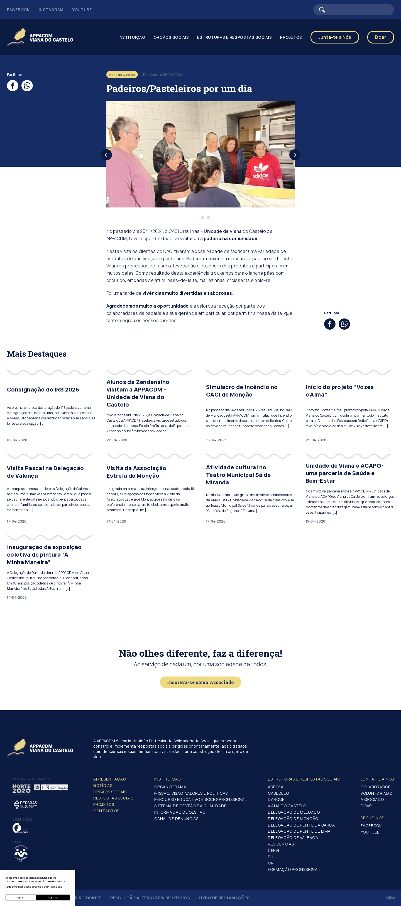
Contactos (106, 810)
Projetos (291, 37)
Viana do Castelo (287, 805)
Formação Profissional (294, 869)
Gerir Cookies (85, 897)
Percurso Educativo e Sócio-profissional (200, 799)
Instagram (51, 9)
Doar (380, 37)
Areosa (276, 786)
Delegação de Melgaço (294, 812)
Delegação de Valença (293, 837)
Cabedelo (278, 793)
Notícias (103, 785)
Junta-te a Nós (334, 37)
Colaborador (376, 786)
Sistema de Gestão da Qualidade (190, 805)
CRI (271, 863)
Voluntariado (376, 793)
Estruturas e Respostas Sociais (234, 37)
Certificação (22, 820)
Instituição (132, 37)
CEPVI (273, 850)
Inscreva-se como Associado (200, 682)
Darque (276, 799)
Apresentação (109, 779)
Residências (281, 844)
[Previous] (106, 154)
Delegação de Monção (293, 818)
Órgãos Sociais (110, 791)
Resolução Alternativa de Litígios (150, 897)
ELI (270, 856)
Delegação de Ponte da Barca (301, 825)
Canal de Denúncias (176, 818)
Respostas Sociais (113, 798)
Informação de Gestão (179, 812)
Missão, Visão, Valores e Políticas (191, 793)
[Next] (294, 154)
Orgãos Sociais (171, 37)
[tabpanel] (200, 154)
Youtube (82, 9)
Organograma (170, 786)
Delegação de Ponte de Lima (299, 831)
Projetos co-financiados (32, 779)
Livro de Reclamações (224, 897)
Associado (372, 799)
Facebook (18, 9)
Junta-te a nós (377, 779)
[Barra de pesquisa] (353, 9)
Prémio (17, 842)
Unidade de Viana (222, 231)
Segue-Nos (372, 817)
